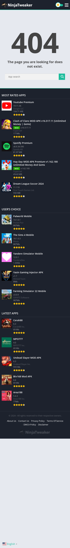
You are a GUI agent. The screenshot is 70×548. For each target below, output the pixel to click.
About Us (11, 420)
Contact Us (23, 420)
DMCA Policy (30, 424)
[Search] (35, 77)
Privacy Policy (38, 420)
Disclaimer (43, 424)
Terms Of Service (55, 420)
